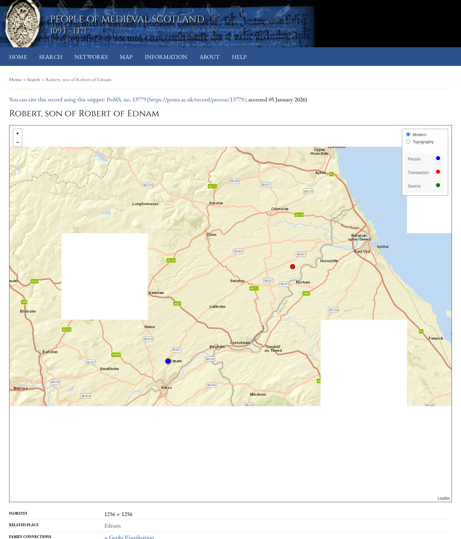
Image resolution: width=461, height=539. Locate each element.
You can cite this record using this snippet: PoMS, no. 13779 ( (79, 99)
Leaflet (444, 498)
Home (18, 56)
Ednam (112, 525)
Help (239, 56)
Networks (91, 56)
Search (50, 56)
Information (166, 56)
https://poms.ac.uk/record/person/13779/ (197, 99)
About (209, 56)
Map (126, 56)
